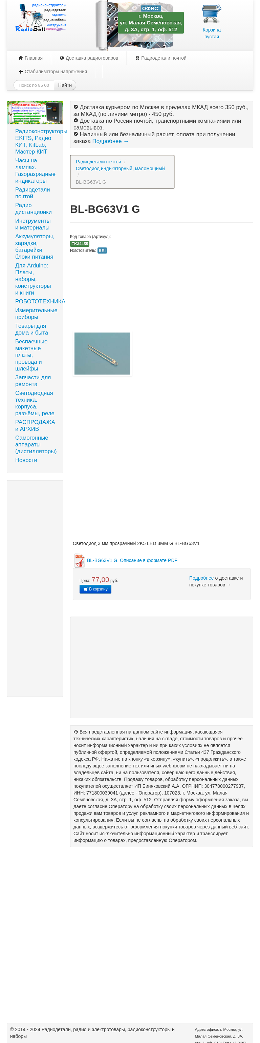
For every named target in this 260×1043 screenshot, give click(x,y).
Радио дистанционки (33, 208)
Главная (31, 58)
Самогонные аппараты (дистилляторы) (36, 445)
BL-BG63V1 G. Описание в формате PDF (125, 560)
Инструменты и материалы (33, 224)
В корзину (95, 589)
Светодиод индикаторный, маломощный (120, 168)
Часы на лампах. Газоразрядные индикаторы (35, 170)
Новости (26, 460)
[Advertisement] (35, 588)
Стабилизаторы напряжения (53, 71)
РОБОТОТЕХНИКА (37, 301)
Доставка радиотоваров (89, 58)
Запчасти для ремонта (33, 380)
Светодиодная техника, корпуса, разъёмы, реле (35, 403)
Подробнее (201, 578)
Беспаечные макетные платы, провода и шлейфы (31, 355)
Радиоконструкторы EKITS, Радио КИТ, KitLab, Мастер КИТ (37, 141)
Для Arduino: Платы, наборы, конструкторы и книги (33, 279)
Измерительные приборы (36, 313)
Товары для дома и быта (31, 329)
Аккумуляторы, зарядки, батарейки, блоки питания (35, 246)
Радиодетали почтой (161, 58)
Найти (65, 85)
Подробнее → (110, 141)
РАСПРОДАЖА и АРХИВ (35, 425)
